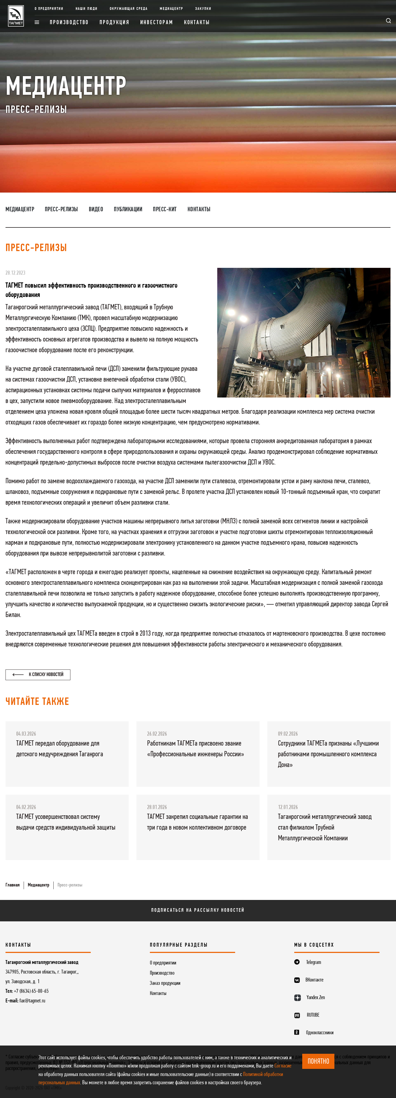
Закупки (203, 9)
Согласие (283, 1066)
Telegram (313, 962)
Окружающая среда (129, 9)
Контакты (197, 23)
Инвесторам (156, 23)
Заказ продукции (165, 983)
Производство (69, 23)
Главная (13, 885)
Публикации (128, 209)
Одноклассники (320, 1033)
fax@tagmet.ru (32, 1001)
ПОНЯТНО (318, 1062)
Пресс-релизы (61, 209)
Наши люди (87, 9)
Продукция (114, 23)
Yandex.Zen (316, 997)
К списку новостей (37, 674)
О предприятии (49, 9)
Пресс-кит (165, 209)
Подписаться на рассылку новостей (197, 910)
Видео (96, 209)
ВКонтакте (314, 980)
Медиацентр (171, 9)
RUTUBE (313, 1015)
